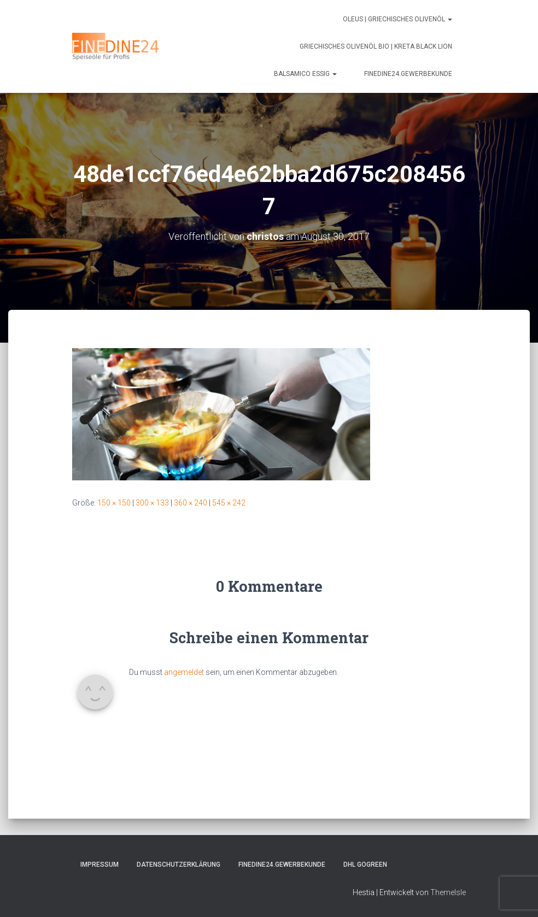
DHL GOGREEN (365, 864)
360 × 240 (190, 502)
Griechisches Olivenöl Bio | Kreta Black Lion (376, 46)
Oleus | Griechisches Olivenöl (397, 19)
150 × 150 (114, 502)
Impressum (99, 864)
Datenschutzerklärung (178, 864)
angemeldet (184, 672)
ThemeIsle (448, 892)
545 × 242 (228, 502)
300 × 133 (152, 502)
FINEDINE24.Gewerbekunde (408, 74)
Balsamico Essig (305, 74)
